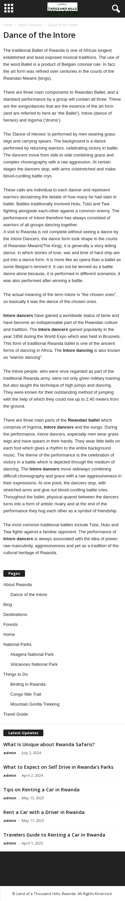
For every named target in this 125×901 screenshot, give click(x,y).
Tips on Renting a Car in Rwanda (41, 789)
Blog (7, 604)
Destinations (15, 614)
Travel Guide (15, 714)
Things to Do (15, 674)
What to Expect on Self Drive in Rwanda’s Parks (58, 767)
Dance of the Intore (28, 594)
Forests (10, 624)
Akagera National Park (32, 654)
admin (9, 752)
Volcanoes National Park (34, 664)
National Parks (17, 644)
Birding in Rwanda (28, 684)
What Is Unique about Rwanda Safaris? (49, 744)
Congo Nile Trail (25, 694)
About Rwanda (30, 25)
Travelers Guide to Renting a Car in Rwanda (54, 835)
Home (7, 25)
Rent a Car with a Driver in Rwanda (44, 812)
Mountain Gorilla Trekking (34, 704)
